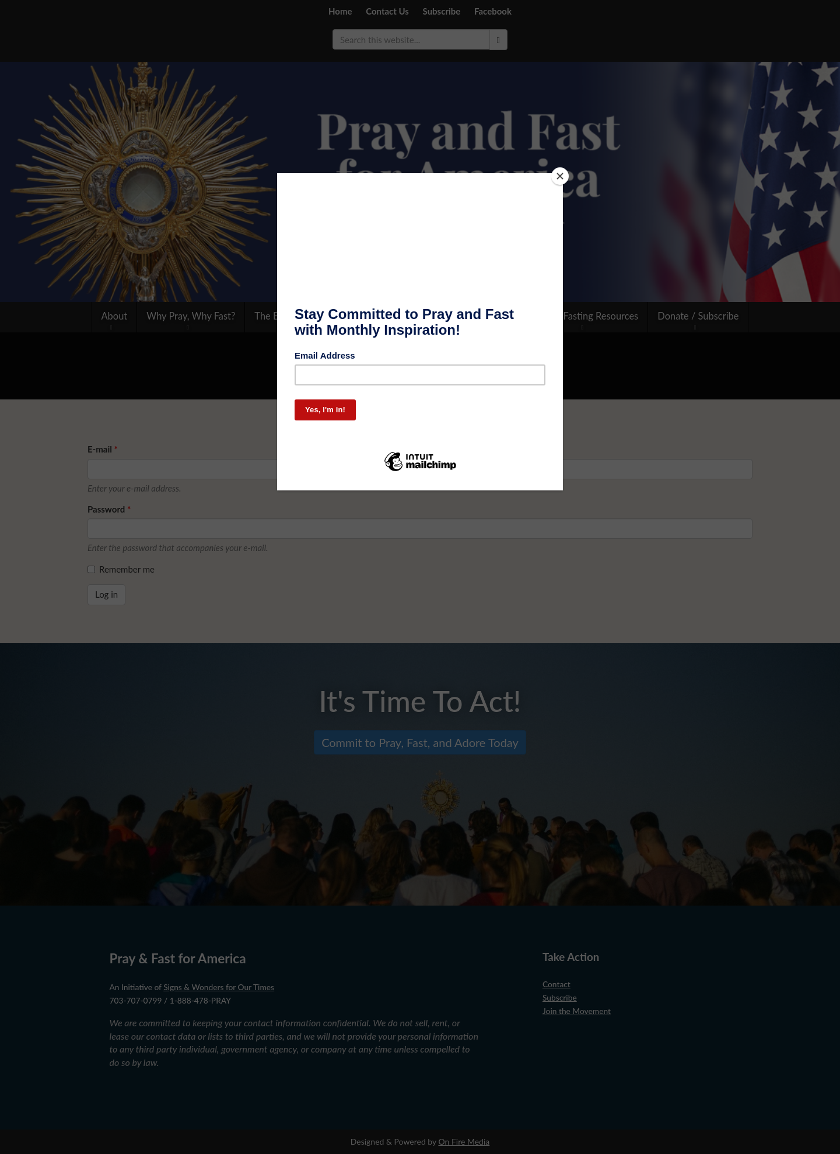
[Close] (560, 176)
